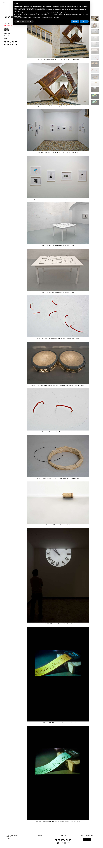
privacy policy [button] (17, 16)
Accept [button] (84, 21)
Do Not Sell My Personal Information (62, 12)
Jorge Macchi (10, 17)
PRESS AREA (7, 33)
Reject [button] (75, 21)
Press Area (39, 835)
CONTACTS (6, 35)
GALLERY (6, 28)
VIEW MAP (6, 31)
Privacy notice (9, 837)
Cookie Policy (9, 838)
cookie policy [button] (43, 8)
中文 (3, 3)
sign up (87, 840)
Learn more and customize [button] (24, 21)
